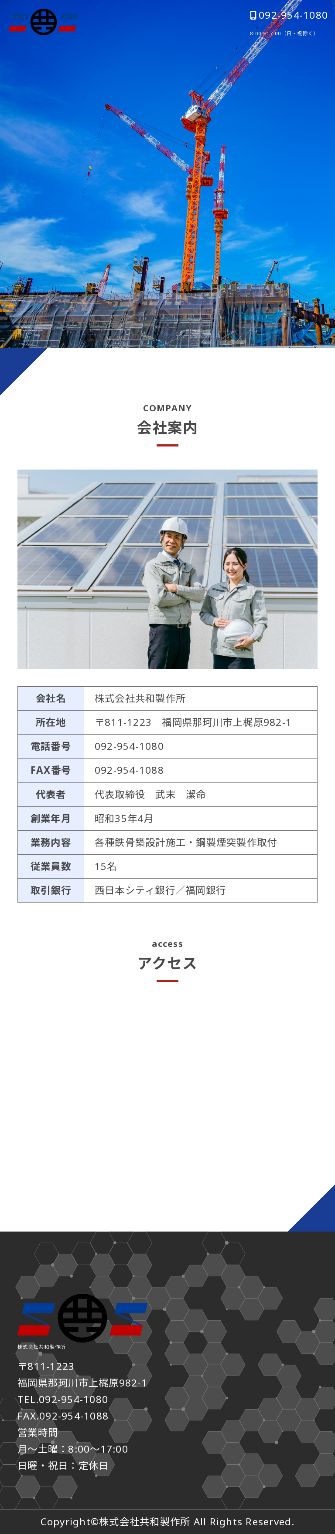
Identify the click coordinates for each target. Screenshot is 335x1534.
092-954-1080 (289, 15)
